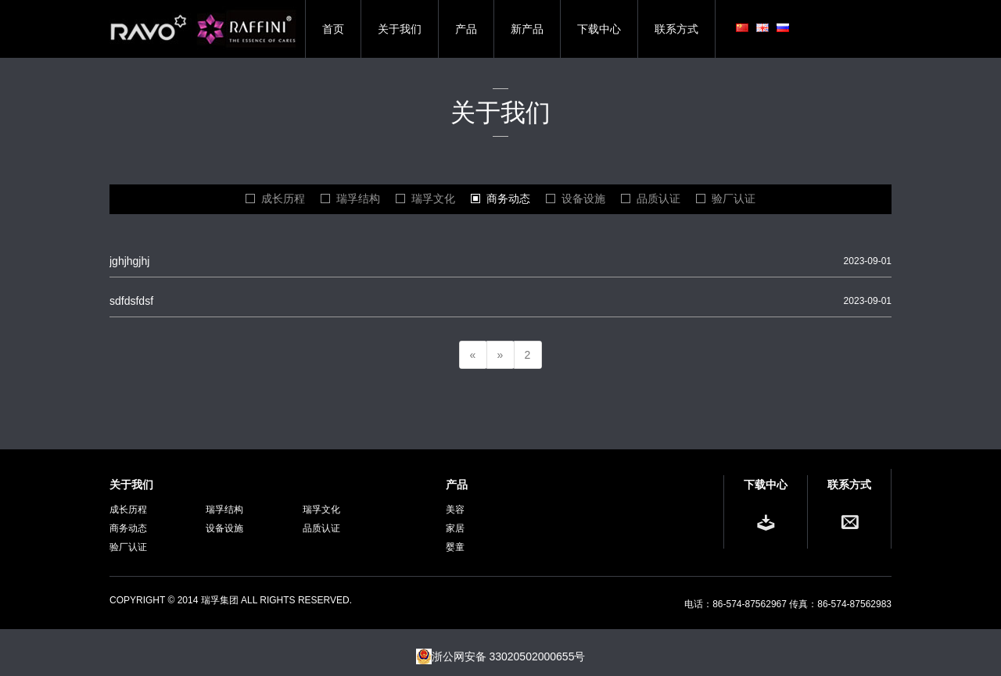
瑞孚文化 (433, 198)
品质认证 (658, 198)
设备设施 (583, 198)
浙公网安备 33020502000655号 (501, 656)
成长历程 (283, 198)
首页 (333, 29)
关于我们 (400, 29)
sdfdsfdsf (131, 301)
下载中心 (599, 29)
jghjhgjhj (129, 261)
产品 (466, 29)
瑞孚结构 (358, 198)
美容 (455, 509)
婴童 (455, 547)
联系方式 (676, 29)
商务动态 (508, 198)
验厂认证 (733, 198)
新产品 (527, 29)
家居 (455, 528)
